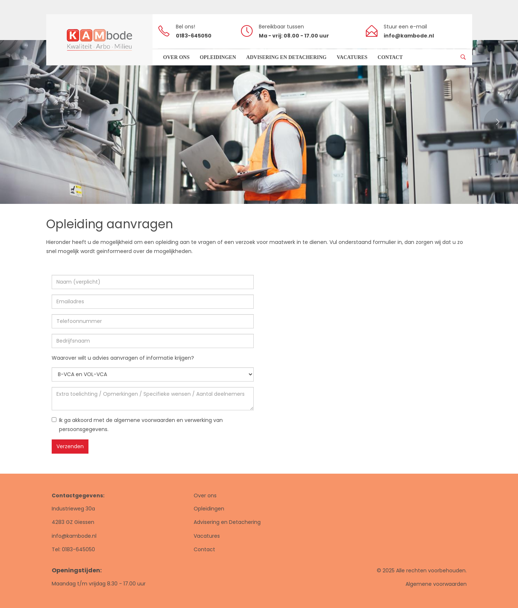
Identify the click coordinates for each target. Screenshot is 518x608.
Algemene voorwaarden (436, 584)
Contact (204, 549)
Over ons (205, 495)
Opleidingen (209, 508)
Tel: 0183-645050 (73, 549)
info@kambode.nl (74, 536)
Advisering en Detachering (227, 522)
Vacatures (207, 536)
